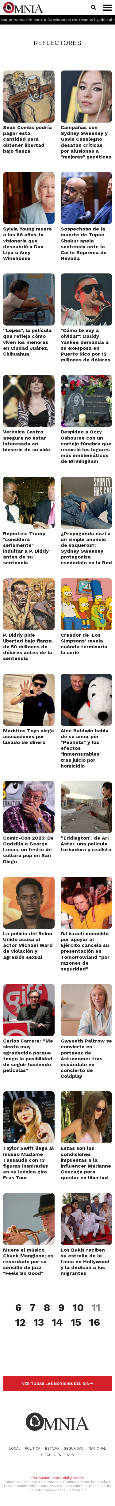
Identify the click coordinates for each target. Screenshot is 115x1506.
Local (14, 1449)
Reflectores (57, 43)
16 (94, 1322)
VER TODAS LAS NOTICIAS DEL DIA (57, 1384)
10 (78, 1307)
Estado (52, 1449)
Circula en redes (57, 1455)
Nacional (97, 1449)
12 (20, 1322)
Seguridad (74, 1449)
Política (32, 1449)
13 (39, 1322)
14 (57, 1322)
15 (76, 1322)
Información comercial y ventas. (57, 1478)
